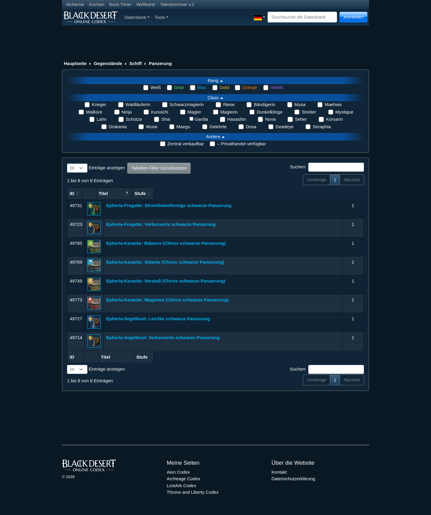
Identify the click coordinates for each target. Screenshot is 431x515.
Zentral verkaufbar (185, 143)
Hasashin (236, 119)
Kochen (96, 4)
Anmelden (353, 16)
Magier (194, 111)
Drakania (118, 126)
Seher (301, 119)
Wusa (151, 126)
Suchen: (327, 167)
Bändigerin (264, 104)
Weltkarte (145, 4)
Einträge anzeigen (96, 168)
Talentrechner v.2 (177, 4)
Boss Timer (120, 4)
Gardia (201, 119)
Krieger (99, 104)
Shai (165, 119)
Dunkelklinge (270, 111)
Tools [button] (161, 17)
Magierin (229, 111)
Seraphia (322, 126)
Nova (270, 119)
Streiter (309, 111)
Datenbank (137, 17)
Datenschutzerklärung (293, 478)
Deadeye (285, 126)
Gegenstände (108, 63)
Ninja (127, 111)
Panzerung (160, 63)
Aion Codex (178, 472)
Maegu (183, 126)
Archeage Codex (183, 478)
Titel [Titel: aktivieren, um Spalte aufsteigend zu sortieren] (111, 193)
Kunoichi (159, 111)
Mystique (344, 111)
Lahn (102, 119)
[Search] (302, 17)
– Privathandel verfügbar (241, 143)
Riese (228, 104)
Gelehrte (218, 126)
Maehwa (333, 104)
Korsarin (334, 119)
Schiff (135, 63)
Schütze (134, 119)
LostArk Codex (181, 485)
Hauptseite (75, 63)
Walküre (94, 111)
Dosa (251, 126)
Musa (300, 104)
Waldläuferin (137, 104)
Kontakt (279, 472)
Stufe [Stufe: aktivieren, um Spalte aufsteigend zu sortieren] (350, 193)
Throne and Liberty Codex (192, 492)
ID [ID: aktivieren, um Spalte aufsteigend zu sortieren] (72, 193)
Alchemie (75, 4)
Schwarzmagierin (186, 104)
